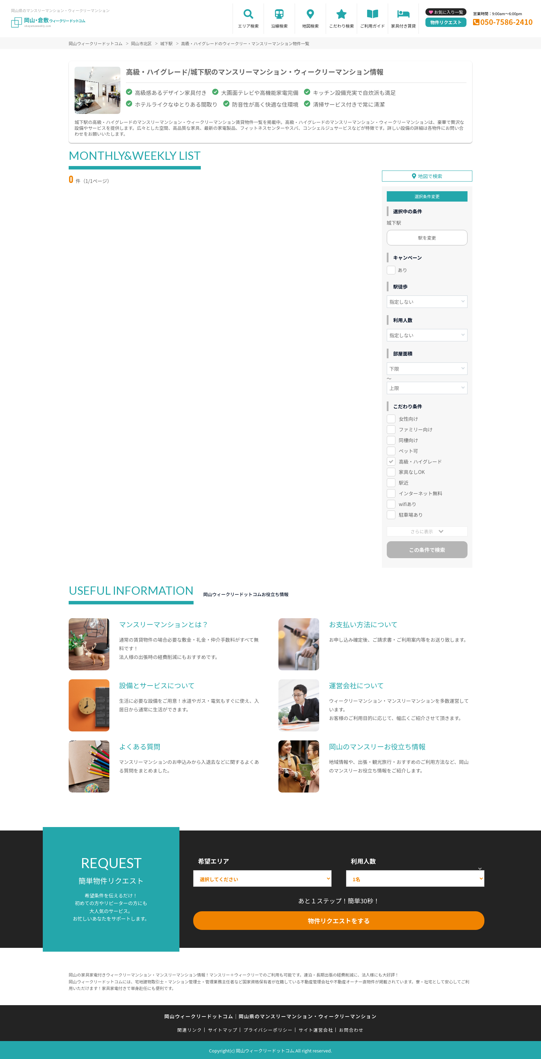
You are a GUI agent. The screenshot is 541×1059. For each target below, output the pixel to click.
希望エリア (213, 859)
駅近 (404, 481)
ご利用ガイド (372, 26)
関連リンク (189, 1029)
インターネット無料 (420, 492)
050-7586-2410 (506, 22)
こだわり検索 (341, 26)
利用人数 (363, 859)
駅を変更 (427, 236)
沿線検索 (279, 26)
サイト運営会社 (315, 1029)
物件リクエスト (446, 22)
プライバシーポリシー (268, 1029)
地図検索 (310, 26)
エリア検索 (248, 26)
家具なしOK (412, 470)
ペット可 (408, 449)
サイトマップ (223, 1029)
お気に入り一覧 (448, 12)
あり (402, 268)
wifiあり (407, 502)
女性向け (408, 417)
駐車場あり (411, 513)
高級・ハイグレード (420, 460)
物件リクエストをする (339, 919)
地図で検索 (430, 175)
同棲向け (408, 439)
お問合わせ (351, 1029)
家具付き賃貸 (403, 26)
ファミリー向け (416, 428)
